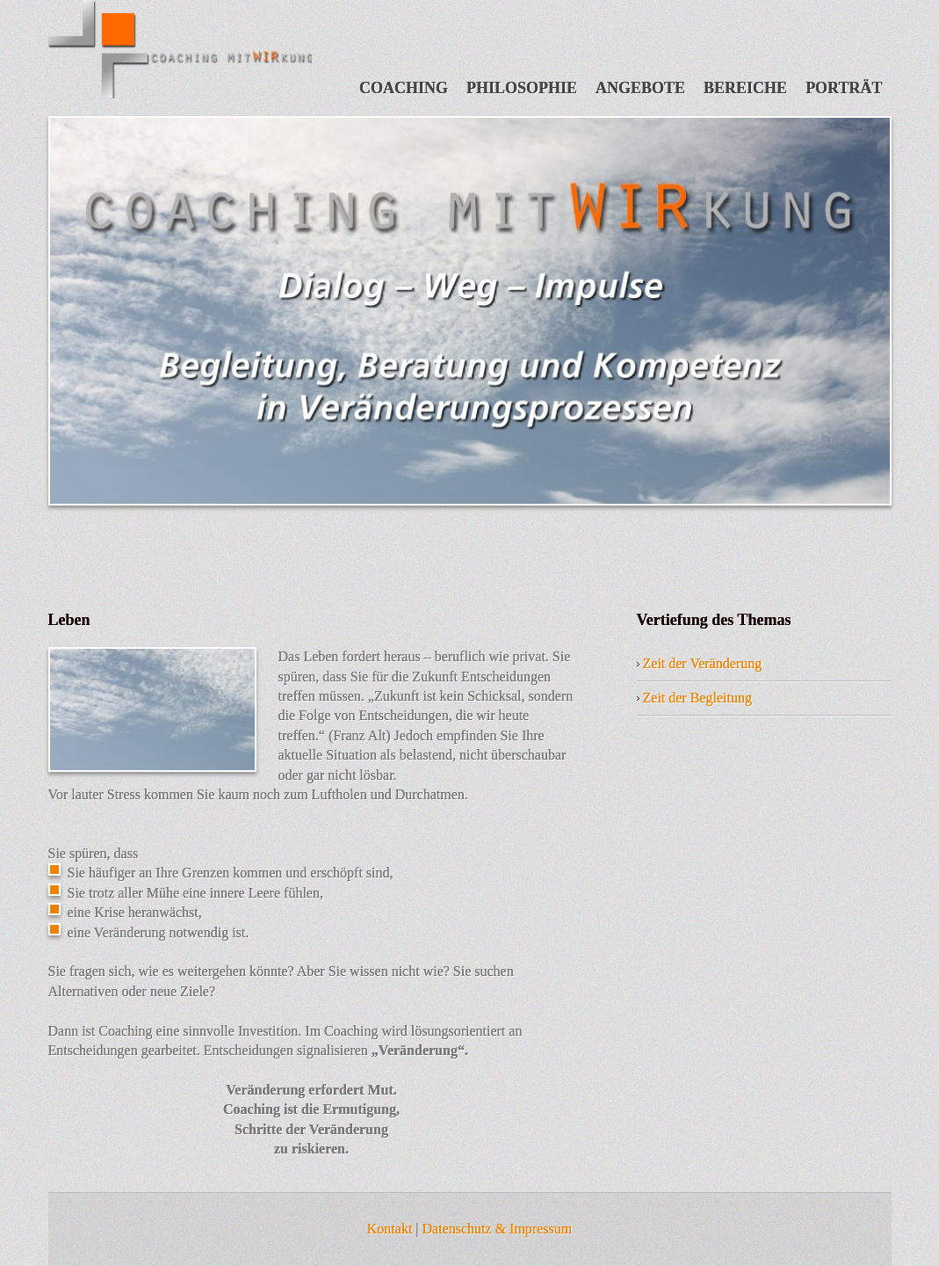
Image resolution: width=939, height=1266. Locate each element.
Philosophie (521, 88)
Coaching (403, 88)
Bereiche (745, 88)
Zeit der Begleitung (697, 697)
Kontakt (390, 1228)
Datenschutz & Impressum (498, 1228)
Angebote (640, 88)
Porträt (843, 88)
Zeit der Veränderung (702, 663)
